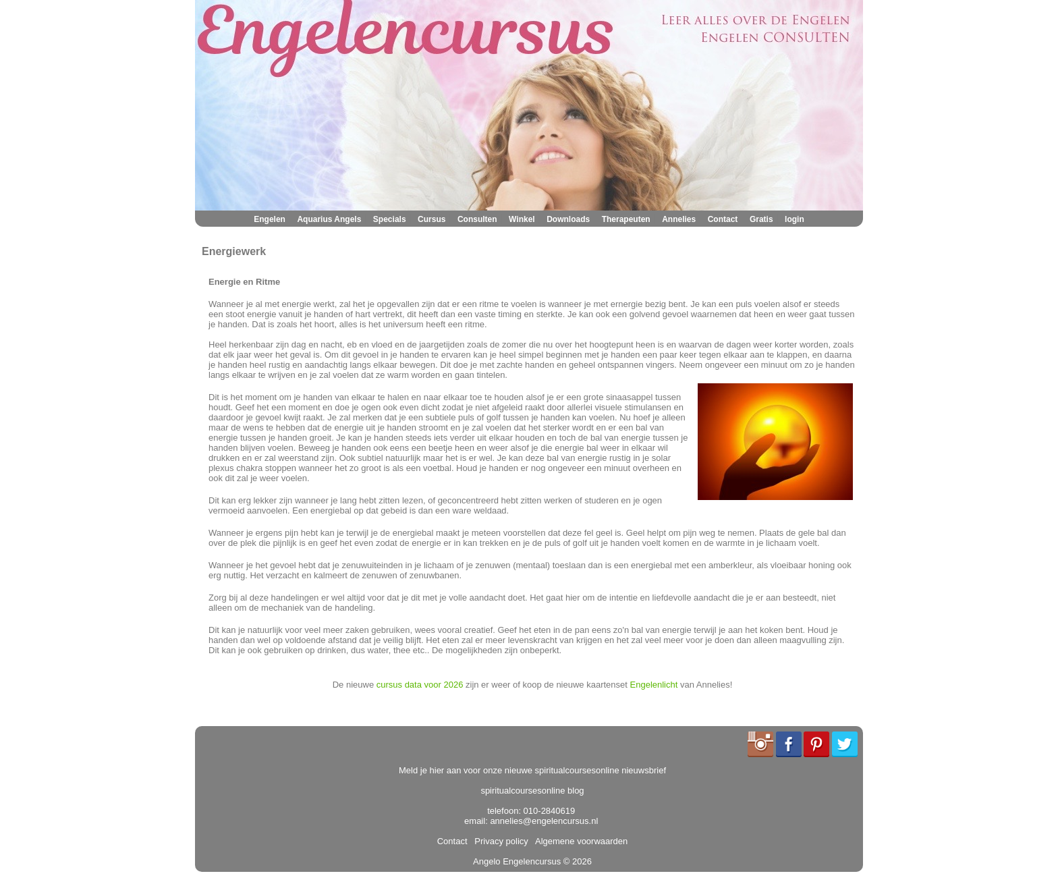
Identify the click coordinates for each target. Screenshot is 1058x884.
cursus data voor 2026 (420, 685)
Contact (723, 219)
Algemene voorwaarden (579, 841)
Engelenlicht (654, 685)
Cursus (431, 219)
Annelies (679, 219)
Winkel (522, 219)
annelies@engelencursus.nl (544, 821)
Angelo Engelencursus (517, 861)
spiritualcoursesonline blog (532, 790)
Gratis (761, 219)
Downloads (568, 219)
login (794, 219)
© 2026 (576, 861)
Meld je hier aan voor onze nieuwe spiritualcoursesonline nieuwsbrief (532, 770)
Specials (389, 219)
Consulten (477, 219)
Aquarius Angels (329, 219)
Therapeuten (626, 219)
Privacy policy (499, 841)
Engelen (269, 219)
